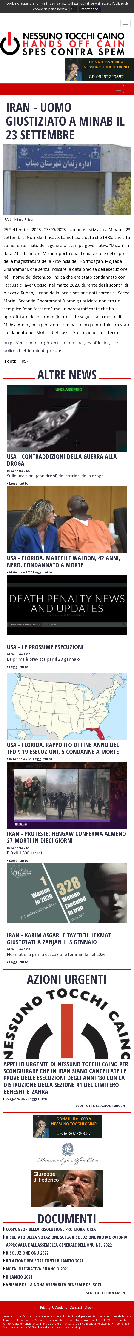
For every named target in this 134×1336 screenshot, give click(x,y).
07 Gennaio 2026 (18, 471)
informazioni (90, 9)
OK (73, 9)
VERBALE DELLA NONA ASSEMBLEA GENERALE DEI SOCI (53, 1284)
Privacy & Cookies (53, 1307)
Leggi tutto (18, 483)
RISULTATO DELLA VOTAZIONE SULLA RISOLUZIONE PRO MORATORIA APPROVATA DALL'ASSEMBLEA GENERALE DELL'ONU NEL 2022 (66, 1241)
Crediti (89, 1307)
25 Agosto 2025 (17, 1099)
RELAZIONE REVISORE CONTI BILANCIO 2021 (44, 1261)
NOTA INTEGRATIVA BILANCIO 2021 (37, 1269)
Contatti (76, 1307)
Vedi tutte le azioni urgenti (103, 1105)
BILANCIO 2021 (19, 1277)
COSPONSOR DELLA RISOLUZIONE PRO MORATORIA (51, 1229)
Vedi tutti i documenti (108, 1292)
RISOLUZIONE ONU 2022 (27, 1253)
